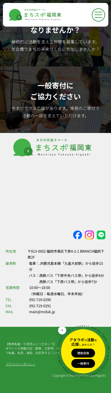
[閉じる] (62, 330)
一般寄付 (83, 363)
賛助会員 (83, 353)
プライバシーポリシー (21, 364)
